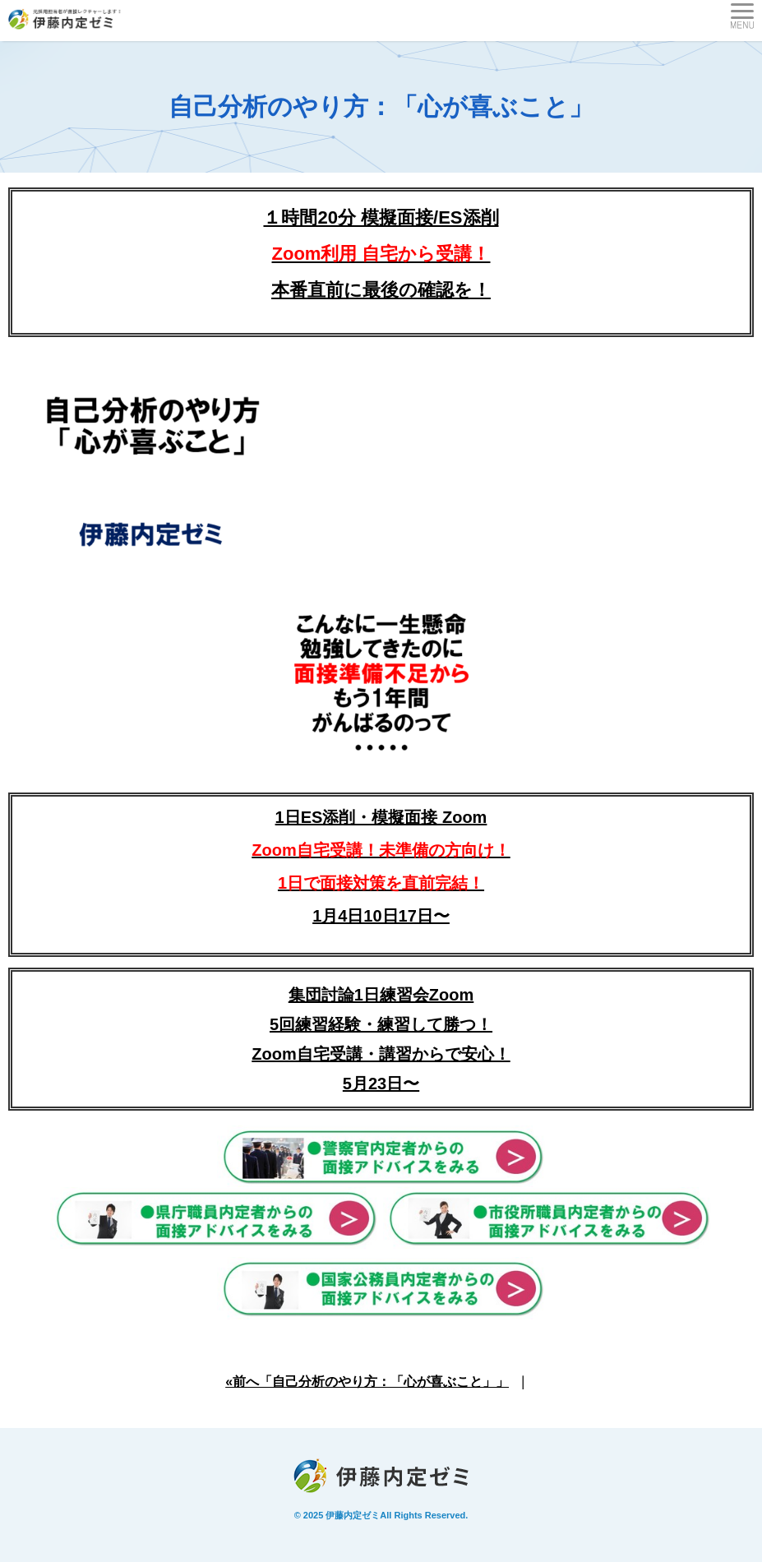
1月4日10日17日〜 (381, 916)
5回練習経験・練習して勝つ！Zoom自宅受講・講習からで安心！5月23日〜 (381, 1054)
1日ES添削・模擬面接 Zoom (381, 850)
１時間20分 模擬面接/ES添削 (380, 217)
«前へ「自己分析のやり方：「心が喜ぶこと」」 (367, 1382)
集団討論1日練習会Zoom (381, 995)
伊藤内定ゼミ (353, 1515)
